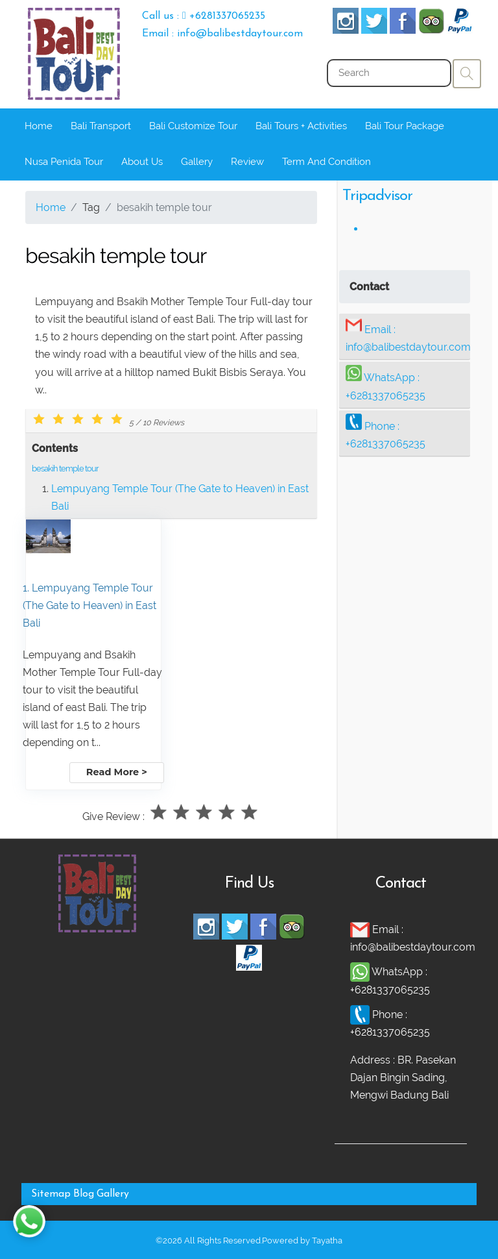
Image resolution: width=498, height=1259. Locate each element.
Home (39, 126)
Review (247, 162)
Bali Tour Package (404, 126)
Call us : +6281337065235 (203, 16)
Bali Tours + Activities (301, 126)
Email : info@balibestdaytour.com (222, 34)
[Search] (389, 73)
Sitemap (51, 1194)
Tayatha (327, 1240)
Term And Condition (326, 162)
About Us (142, 162)
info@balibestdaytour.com (408, 347)
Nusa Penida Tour (64, 162)
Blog (83, 1194)
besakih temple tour (65, 468)
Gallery (197, 162)
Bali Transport (101, 126)
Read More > (116, 772)
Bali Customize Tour (193, 126)
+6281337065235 (385, 396)
